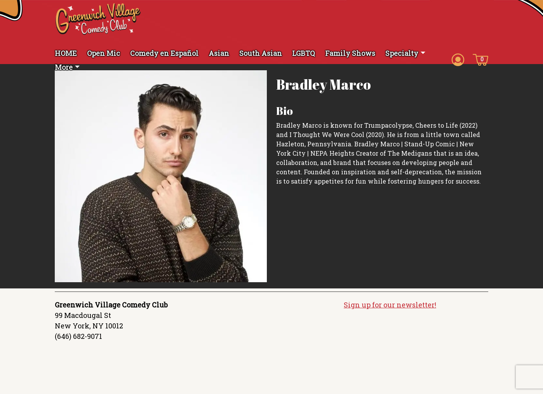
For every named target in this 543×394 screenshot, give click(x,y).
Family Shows (350, 53)
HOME (66, 53)
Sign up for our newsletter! (390, 304)
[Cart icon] (480, 59)
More (64, 67)
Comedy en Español (164, 53)
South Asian (260, 53)
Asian (219, 53)
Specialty (401, 53)
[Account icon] (458, 59)
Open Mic (103, 53)
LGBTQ (303, 53)
